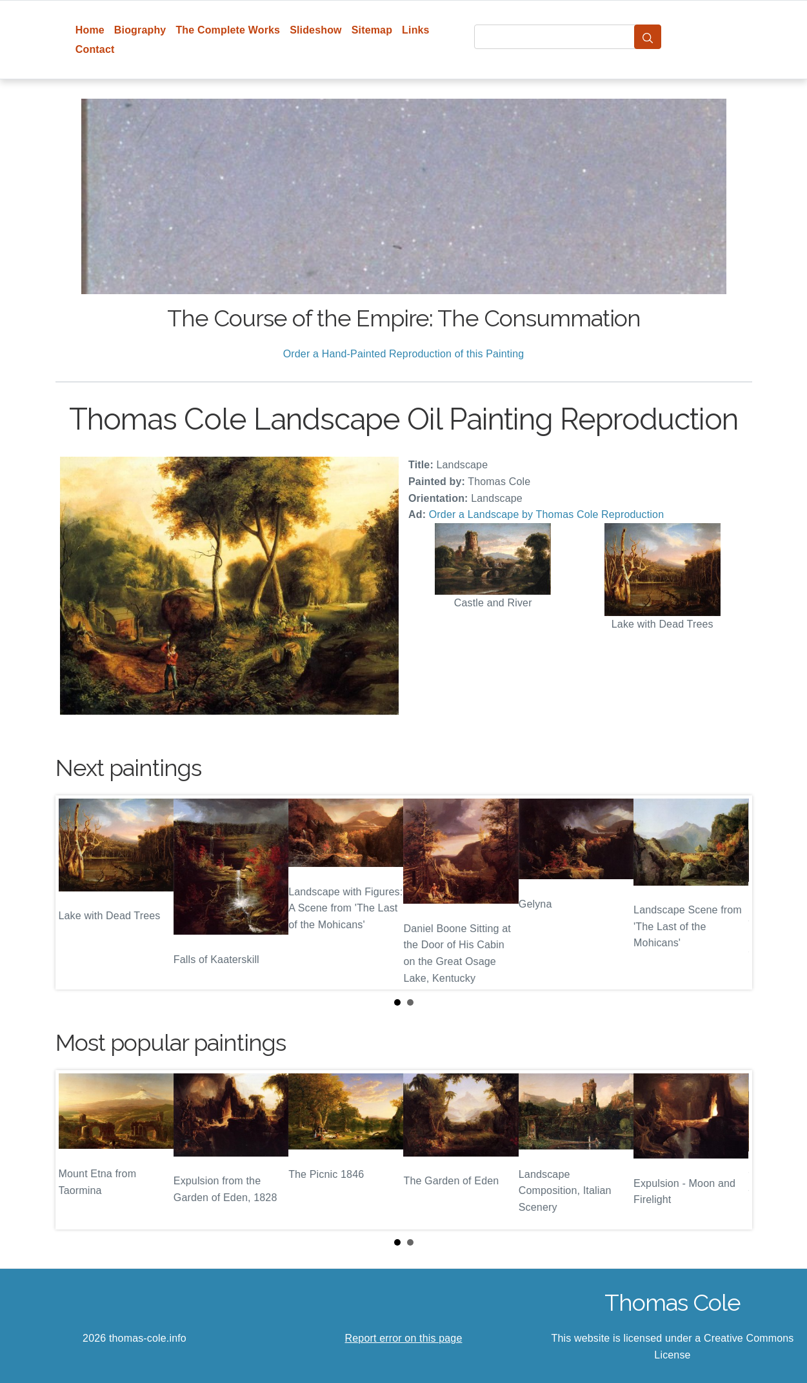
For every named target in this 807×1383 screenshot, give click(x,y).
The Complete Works (227, 30)
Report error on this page (404, 1338)
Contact (95, 49)
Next (732, 892)
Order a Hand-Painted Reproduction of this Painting (403, 353)
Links (416, 30)
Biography (140, 30)
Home (90, 30)
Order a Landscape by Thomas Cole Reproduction (546, 514)
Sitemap (372, 30)
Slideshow (316, 30)
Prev (75, 892)
